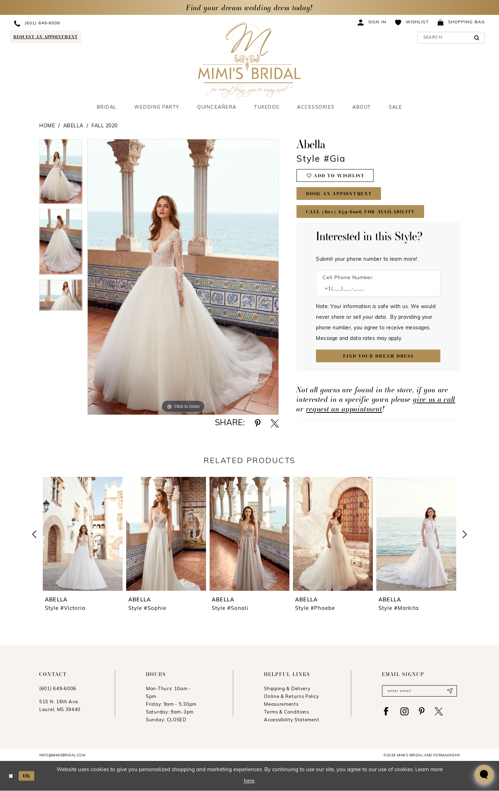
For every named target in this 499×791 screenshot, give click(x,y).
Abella (73, 126)
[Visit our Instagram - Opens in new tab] (404, 711)
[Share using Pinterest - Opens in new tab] (257, 423)
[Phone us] (73, 23)
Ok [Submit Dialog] (27, 776)
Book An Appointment (339, 194)
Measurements (281, 704)
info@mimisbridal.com (62, 755)
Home (47, 126)
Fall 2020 (105, 126)
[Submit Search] (477, 38)
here (249, 781)
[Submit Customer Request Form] (378, 356)
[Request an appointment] (45, 36)
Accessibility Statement (291, 720)
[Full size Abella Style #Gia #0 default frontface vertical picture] (183, 277)
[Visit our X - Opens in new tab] (439, 711)
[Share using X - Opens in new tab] (275, 423)
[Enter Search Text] (451, 38)
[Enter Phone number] (375, 288)
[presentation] (83, 534)
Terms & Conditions (286, 712)
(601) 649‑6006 (57, 689)
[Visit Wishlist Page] (412, 22)
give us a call (434, 399)
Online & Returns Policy (291, 696)
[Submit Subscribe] (449, 691)
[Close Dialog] (10, 776)
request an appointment (344, 409)
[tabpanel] (60, 174)
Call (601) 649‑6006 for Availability (360, 212)
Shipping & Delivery (287, 689)
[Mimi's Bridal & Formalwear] (249, 59)
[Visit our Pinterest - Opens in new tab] (421, 711)
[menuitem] (73, 23)
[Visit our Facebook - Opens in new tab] (386, 711)
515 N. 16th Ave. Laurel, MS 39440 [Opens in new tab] (60, 706)
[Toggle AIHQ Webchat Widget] (484, 774)
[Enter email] (419, 691)
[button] (372, 22)
